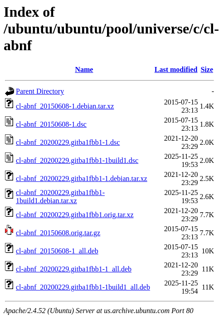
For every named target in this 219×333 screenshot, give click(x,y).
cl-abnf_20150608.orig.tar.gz (58, 233)
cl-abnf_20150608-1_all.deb (57, 251)
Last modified (176, 69)
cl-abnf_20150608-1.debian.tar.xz (65, 106)
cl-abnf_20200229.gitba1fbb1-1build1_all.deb (83, 287)
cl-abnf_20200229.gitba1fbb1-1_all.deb (73, 269)
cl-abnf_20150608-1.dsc (51, 124)
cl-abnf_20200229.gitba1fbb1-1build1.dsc (77, 160)
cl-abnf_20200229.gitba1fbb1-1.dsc (68, 142)
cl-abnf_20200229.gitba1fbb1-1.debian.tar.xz (81, 178)
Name (84, 69)
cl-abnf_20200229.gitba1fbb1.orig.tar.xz (75, 215)
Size (206, 69)
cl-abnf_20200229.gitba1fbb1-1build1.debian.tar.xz (60, 197)
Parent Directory (40, 91)
